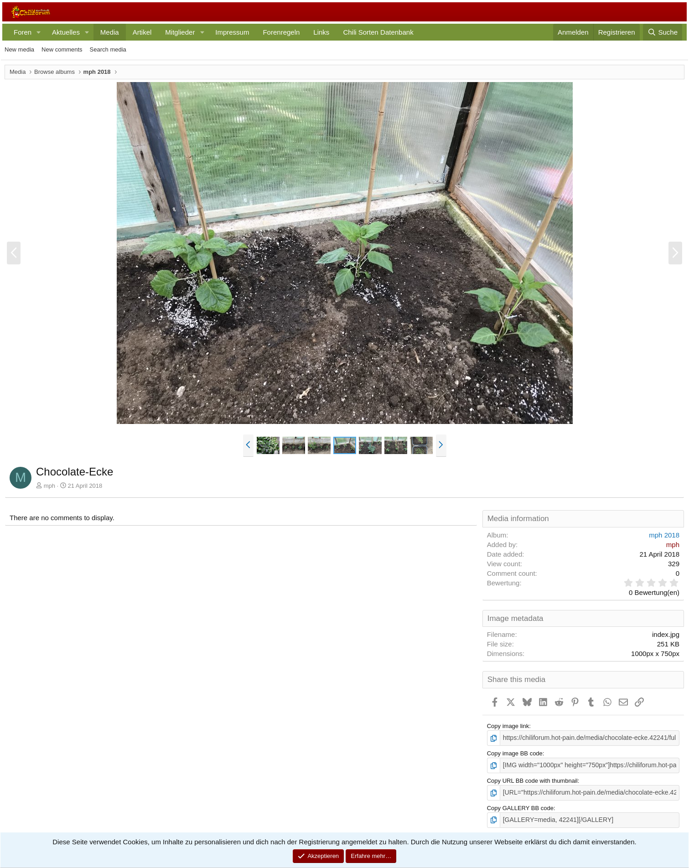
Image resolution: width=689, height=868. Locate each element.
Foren (22, 32)
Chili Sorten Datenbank (378, 32)
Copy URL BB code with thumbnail (532, 779)
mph (49, 485)
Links (321, 32)
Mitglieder (180, 32)
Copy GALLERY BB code (520, 805)
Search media (108, 49)
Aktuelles (66, 32)
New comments (62, 49)
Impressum (232, 32)
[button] (38, 32)
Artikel (142, 32)
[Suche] (662, 32)
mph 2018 (664, 535)
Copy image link (508, 726)
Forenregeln (281, 32)
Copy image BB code (515, 752)
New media (19, 49)
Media (109, 32)
